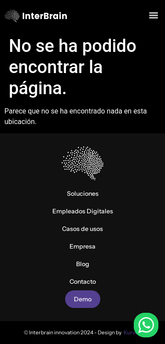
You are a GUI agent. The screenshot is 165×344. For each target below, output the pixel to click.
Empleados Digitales (82, 211)
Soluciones (83, 194)
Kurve (131, 332)
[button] (153, 14)
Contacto (83, 281)
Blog (82, 264)
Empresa (82, 246)
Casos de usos (82, 229)
